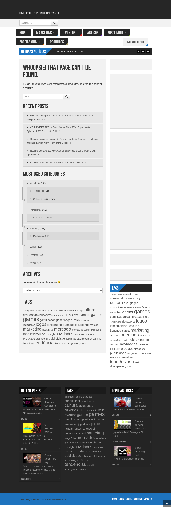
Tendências (38, 192)
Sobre (28, 13)
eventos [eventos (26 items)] (84, 316)
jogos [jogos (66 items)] (41, 326)
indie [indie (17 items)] (76, 321)
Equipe (36, 13)
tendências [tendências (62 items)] (45, 344)
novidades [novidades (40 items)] (64, 335)
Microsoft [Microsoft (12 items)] (96, 331)
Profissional (33, 42)
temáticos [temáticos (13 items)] (28, 345)
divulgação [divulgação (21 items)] (30, 316)
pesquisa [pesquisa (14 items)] (90, 336)
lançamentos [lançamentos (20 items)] (55, 326)
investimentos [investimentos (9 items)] (85, 322)
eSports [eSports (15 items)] (73, 316)
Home (21, 13)
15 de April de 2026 (139, 42)
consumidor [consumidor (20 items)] (59, 312)
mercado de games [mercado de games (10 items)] (81, 331)
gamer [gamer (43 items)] (96, 316)
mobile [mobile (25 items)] (28, 336)
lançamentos (26, 481)
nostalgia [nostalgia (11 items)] (50, 336)
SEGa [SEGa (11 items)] (80, 340)
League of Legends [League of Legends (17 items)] (77, 326)
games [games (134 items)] (31, 321)
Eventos (74, 33)
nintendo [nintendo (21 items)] (39, 336)
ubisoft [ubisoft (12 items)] (60, 345)
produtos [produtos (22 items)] (29, 340)
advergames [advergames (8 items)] (28, 312)
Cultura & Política (41, 201)
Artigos (96, 33)
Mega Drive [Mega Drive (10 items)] (47, 331)
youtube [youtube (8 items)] (82, 345)
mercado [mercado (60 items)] (62, 330)
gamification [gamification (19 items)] (47, 321)
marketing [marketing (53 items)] (32, 331)
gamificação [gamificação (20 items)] (64, 321)
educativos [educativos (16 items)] (45, 316)
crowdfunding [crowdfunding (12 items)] (74, 312)
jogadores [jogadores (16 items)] (29, 326)
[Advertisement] (141, 102)
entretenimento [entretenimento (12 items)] (60, 317)
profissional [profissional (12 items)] (42, 340)
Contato (55, 13)
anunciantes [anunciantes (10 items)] (40, 312)
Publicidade (39, 238)
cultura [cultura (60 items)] (89, 311)
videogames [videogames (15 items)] (71, 345)
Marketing (49, 33)
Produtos (61, 42)
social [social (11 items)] (86, 340)
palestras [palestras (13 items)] (79, 336)
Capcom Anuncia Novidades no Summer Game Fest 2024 (58, 164)
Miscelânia (120, 33)
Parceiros (45, 13)
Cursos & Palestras (42, 219)
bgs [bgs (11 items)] (49, 312)
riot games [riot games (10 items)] (71, 340)
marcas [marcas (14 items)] (94, 326)
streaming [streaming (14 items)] (95, 340)
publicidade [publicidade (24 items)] (57, 340)
